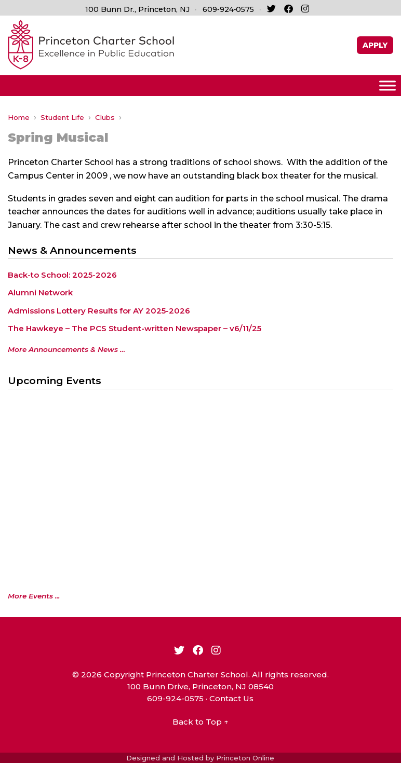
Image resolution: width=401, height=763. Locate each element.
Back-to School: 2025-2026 (62, 275)
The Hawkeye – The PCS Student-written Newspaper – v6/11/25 (134, 328)
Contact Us (231, 698)
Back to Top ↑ (200, 722)
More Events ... (34, 596)
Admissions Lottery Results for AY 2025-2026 (99, 311)
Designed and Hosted (165, 758)
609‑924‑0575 (228, 9)
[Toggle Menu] (387, 85)
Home (19, 117)
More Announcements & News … (66, 349)
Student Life (62, 117)
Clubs (105, 117)
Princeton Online (245, 758)
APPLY (375, 45)
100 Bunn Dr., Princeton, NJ (137, 9)
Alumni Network (40, 292)
